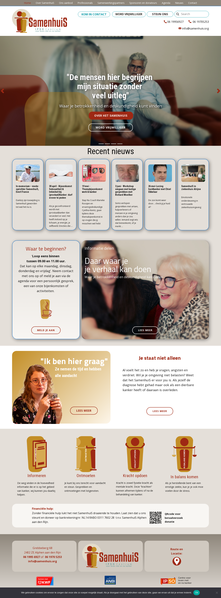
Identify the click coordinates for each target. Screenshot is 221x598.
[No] (216, 592)
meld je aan (46, 330)
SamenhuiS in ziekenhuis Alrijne (191, 187)
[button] (2, 91)
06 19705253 (199, 22)
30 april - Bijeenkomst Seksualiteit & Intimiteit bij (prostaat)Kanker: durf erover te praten (60, 192)
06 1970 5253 (53, 557)
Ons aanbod (66, 2)
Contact (192, 2)
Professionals (85, 2)
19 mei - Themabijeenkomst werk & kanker (92, 189)
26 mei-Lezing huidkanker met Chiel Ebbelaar (159, 189)
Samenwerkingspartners (111, 2)
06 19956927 (174, 22)
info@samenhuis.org (194, 29)
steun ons (160, 14)
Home (27, 2)
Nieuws (179, 2)
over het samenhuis (110, 115)
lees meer (145, 330)
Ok (196, 592)
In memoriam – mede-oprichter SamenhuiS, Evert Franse (27, 189)
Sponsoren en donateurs (143, 2)
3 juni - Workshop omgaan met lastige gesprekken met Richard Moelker (125, 190)
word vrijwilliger (128, 14)
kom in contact (94, 14)
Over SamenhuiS (45, 2)
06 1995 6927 (31, 557)
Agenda (166, 2)
